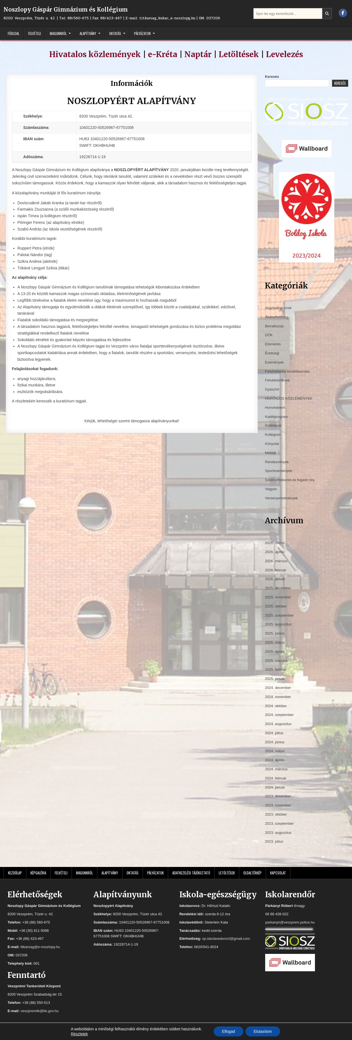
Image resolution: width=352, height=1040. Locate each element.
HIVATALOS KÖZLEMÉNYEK (288, 398)
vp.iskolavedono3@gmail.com (226, 938)
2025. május (275, 642)
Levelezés (284, 54)
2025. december (278, 588)
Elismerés (273, 344)
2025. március (276, 661)
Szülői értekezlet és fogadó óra (289, 480)
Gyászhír (272, 389)
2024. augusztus (278, 724)
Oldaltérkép (252, 872)
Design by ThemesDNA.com (176, 1034)
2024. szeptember (279, 715)
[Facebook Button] (343, 13)
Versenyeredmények (281, 498)
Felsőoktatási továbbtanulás (287, 371)
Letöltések (239, 54)
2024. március (276, 769)
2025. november (278, 597)
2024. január (275, 787)
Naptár (198, 54)
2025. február (275, 669)
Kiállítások (273, 425)
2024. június (274, 742)
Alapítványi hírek (278, 308)
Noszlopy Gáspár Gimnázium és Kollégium (66, 9)
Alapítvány (88, 33)
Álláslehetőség (276, 317)
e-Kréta (162, 54)
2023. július (274, 841)
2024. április (274, 760)
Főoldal (13, 33)
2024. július (274, 733)
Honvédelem (275, 407)
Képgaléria (38, 872)
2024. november (278, 697)
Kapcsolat (278, 872)
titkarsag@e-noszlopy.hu (40, 947)
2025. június (274, 633)
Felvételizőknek (277, 380)
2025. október (276, 606)
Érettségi (272, 353)
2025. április (274, 651)
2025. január (275, 678)
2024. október (276, 706)
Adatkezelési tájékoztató (191, 872)
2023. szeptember (279, 823)
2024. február (275, 778)
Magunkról (58, 33)
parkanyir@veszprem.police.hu (290, 922)
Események (274, 362)
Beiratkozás (274, 326)
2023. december (278, 796)
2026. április (274, 552)
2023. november (278, 805)
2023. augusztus (278, 833)
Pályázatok (142, 33)
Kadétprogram (276, 417)
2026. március (276, 561)
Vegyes (271, 489)
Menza (270, 453)
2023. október (276, 814)
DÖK (269, 335)
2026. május (275, 543)
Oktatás (115, 33)
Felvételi (34, 33)
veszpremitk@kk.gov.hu (39, 1011)
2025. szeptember (279, 615)
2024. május (275, 751)
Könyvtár (272, 444)
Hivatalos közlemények (95, 54)
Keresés (272, 77)
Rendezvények (277, 462)
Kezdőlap (15, 872)
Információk (132, 83)
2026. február (275, 570)
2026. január (275, 579)
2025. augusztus (278, 624)
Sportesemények (278, 471)
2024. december (278, 688)
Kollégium (273, 435)
